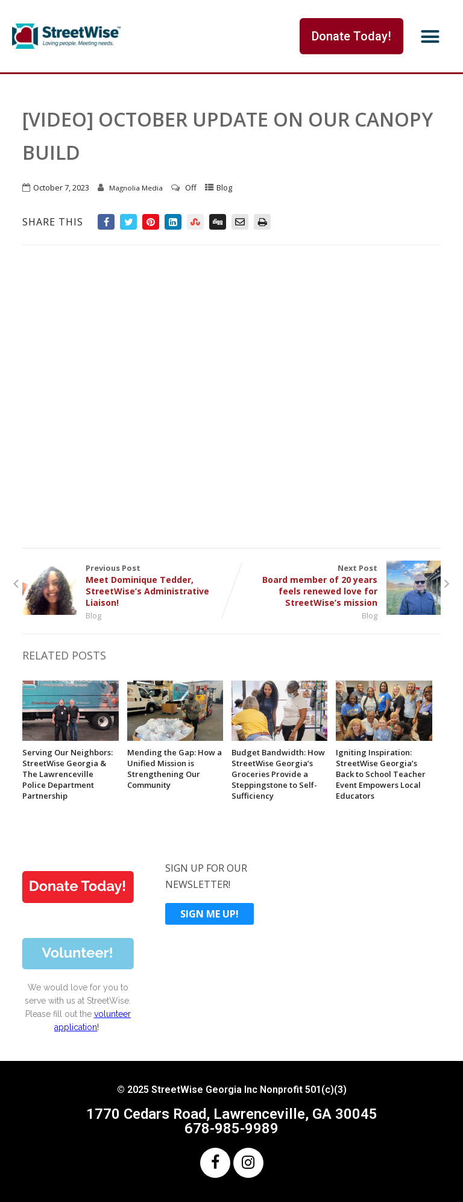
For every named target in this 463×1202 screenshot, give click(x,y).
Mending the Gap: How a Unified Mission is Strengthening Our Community (174, 768)
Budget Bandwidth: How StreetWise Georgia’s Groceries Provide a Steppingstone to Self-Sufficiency (278, 774)
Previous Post (127, 585)
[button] (430, 36)
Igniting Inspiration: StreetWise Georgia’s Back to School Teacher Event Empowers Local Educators (381, 774)
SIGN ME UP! (209, 913)
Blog (224, 187)
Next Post (336, 585)
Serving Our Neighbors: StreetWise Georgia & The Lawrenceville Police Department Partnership (67, 774)
